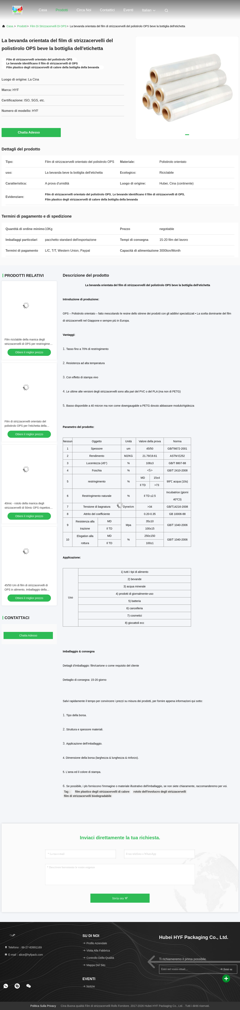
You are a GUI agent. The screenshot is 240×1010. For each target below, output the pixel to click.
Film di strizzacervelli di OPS (48, 26)
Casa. (10, 26)
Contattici (107, 10)
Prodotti (62, 10)
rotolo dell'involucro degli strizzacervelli (159, 791)
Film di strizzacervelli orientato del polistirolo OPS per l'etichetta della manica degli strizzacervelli (26, 426)
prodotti (22, 26)
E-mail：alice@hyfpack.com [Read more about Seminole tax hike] (23, 954)
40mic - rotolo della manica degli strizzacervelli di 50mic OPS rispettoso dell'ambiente (28, 508)
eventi (128, 10)
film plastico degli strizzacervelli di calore (102, 791)
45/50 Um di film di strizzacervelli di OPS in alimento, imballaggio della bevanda (26, 589)
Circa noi (84, 10)
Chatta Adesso (31, 132)
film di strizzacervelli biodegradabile (87, 796)
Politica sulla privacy (43, 1005)
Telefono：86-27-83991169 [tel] (23, 947)
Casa (43, 10)
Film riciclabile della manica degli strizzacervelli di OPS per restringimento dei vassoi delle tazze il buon (29, 344)
